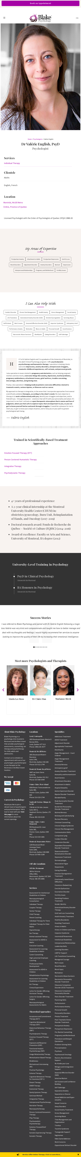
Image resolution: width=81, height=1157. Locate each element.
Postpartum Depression (51, 259)
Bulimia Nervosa (61, 812)
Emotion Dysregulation (53, 318)
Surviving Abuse (69, 318)
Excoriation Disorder (62, 892)
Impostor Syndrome (57, 323)
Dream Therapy (35, 1082)
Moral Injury (59, 969)
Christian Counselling (62, 822)
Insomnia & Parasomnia (63, 936)
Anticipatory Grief (72, 323)
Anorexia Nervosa (61, 764)
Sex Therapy (33, 933)
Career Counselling (36, 955)
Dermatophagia (60, 860)
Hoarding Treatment (62, 923)
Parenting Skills (60, 1000)
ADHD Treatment (61, 740)
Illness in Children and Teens (65, 930)
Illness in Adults (40, 329)
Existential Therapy (36, 1089)
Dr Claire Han (39, 698)
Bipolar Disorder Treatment (65, 794)
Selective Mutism (61, 1078)
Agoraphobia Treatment (63, 746)
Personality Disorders (62, 1013)
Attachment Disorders (63, 781)
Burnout (57, 265)
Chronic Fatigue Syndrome (64, 826)
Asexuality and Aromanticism (65, 774)
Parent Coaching (35, 917)
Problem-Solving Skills (63, 1044)
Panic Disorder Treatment (64, 997)
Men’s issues (59, 963)
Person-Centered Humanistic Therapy (20, 459)
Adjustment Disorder (30, 265)
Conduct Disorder (10, 312)
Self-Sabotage (63, 334)
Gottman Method (35, 1096)
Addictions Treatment (63, 736)
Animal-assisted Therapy (38, 936)
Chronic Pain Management (28, 312)
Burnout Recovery (61, 819)
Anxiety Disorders (46, 265)
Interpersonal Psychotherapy (40, 1102)
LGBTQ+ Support (61, 953)
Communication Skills (63, 832)
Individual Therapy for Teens (39, 921)
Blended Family (60, 797)
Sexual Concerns (60, 1103)
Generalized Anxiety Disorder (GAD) (31, 318)
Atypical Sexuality (61, 788)
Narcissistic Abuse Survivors (22, 334)
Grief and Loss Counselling (64, 913)
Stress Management (57, 312)
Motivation (29, 329)
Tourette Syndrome (62, 1129)
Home (30, 139)
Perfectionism (60, 1003)
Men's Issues (18, 323)
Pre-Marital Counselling (63, 1032)
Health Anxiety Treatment (64, 916)
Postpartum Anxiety (17, 259)
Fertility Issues (61, 270)
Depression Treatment (63, 857)
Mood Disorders (15, 265)
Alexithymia (38, 334)
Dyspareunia (59, 867)
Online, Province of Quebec (15, 207)
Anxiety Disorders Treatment (65, 771)
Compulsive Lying (61, 836)
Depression (67, 265)
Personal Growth (54, 329)
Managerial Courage (62, 959)
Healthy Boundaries (62, 920)
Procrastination (60, 1048)
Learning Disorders (61, 949)
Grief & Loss (66, 259)
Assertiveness (67, 329)
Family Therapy (34, 911)
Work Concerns (60, 1142)
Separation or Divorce (62, 1094)
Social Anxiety (71, 312)
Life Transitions (12, 318)
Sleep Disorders (60, 1106)
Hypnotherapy (34, 930)
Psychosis (58, 1051)
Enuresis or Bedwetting (63, 885)
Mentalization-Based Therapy (40, 1057)
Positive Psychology (36, 1070)
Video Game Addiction (62, 1139)
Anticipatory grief (61, 768)
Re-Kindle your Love (62, 1063)
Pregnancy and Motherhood (44, 270)
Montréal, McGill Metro (13, 202)
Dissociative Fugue (61, 864)
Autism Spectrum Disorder (64, 791)
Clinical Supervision (36, 988)
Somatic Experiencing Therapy (40, 1133)
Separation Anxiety (61, 1091)
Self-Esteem (7, 323)
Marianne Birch (63, 698)
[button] (3, 690)
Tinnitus (58, 1125)
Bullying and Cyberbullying (64, 816)
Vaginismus (59, 1135)
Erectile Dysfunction (62, 888)
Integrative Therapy (12, 466)
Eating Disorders (50, 334)
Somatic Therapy (35, 1136)
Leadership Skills (61, 946)
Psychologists (37, 139)
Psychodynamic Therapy (14, 473)
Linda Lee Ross (16, 698)
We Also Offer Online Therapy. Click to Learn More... (41, 1154)
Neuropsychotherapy (37, 1109)
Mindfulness (33, 1061)
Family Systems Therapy (38, 1092)
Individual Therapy (36, 904)
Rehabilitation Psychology (39, 975)
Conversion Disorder (62, 842)
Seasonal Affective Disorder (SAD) (36, 323)
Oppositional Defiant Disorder (66, 1145)
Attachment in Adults (33, 259)
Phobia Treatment (61, 1016)
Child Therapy (34, 914)
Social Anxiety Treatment (64, 1110)
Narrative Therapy (36, 1105)
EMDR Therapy (34, 1086)
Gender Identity (60, 904)
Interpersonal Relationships (24, 270)
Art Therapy (33, 984)
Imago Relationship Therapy (39, 1054)
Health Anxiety (43, 312)
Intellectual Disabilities (63, 940)
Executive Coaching (36, 946)
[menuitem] (77, 18)
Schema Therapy (35, 1073)
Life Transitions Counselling (65, 956)
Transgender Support (62, 1132)
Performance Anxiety (16, 329)
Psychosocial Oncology (63, 1054)
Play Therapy (34, 1118)
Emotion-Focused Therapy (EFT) (18, 453)
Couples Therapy (35, 907)
